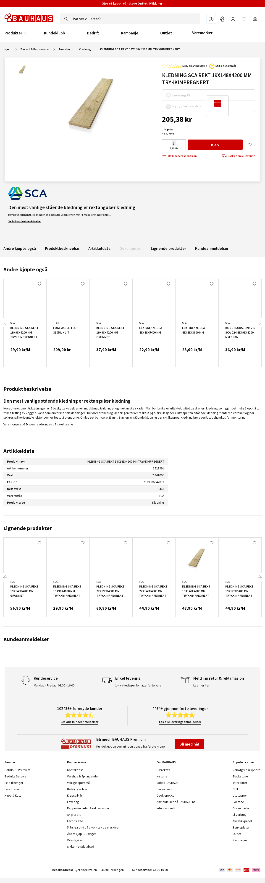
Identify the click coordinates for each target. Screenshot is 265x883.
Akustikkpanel (242, 821)
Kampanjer (240, 840)
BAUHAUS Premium (17, 770)
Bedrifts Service (15, 776)
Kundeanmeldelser (211, 248)
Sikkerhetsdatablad (80, 846)
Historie (162, 776)
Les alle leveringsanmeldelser (180, 722)
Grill (235, 789)
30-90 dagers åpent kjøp (179, 156)
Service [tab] (10, 762)
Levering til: (181, 95)
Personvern (165, 789)
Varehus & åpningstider (83, 776)
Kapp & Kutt (13, 795)
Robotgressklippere (246, 770)
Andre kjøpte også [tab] (25, 269)
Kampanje (129, 33)
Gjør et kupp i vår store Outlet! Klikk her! (132, 3)
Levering (73, 802)
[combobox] (130, 18)
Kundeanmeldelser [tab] (26, 639)
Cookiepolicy (165, 795)
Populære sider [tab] (243, 762)
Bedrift (93, 33)
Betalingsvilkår (77, 789)
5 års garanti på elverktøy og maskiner (93, 827)
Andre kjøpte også (19, 248)
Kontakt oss (75, 770)
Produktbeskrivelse (62, 248)
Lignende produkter (168, 248)
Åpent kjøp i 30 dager (81, 834)
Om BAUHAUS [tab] (166, 762)
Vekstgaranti (75, 840)
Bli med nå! (189, 744)
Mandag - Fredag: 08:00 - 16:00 (54, 685)
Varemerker (202, 32)
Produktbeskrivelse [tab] (27, 388)
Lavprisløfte (75, 821)
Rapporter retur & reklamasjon (88, 808)
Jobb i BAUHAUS (167, 783)
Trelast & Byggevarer (35, 49)
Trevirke (64, 49)
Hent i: (177, 106)
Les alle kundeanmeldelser (79, 722)
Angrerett (74, 815)
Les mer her (201, 685)
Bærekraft (163, 770)
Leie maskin (13, 789)
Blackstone (240, 776)
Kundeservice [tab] (76, 762)
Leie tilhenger (14, 783)
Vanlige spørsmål (78, 783)
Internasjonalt (166, 808)
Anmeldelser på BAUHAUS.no (176, 802)
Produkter (13, 33)
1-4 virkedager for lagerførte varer (139, 685)
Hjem (8, 49)
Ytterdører (240, 783)
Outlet (166, 33)
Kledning (85, 49)
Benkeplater (241, 827)
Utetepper (240, 795)
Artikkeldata (99, 248)
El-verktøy (240, 815)
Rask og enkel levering (238, 156)
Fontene (238, 802)
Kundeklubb (54, 33)
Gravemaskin (241, 808)
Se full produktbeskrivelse (24, 221)
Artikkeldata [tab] (18, 450)
